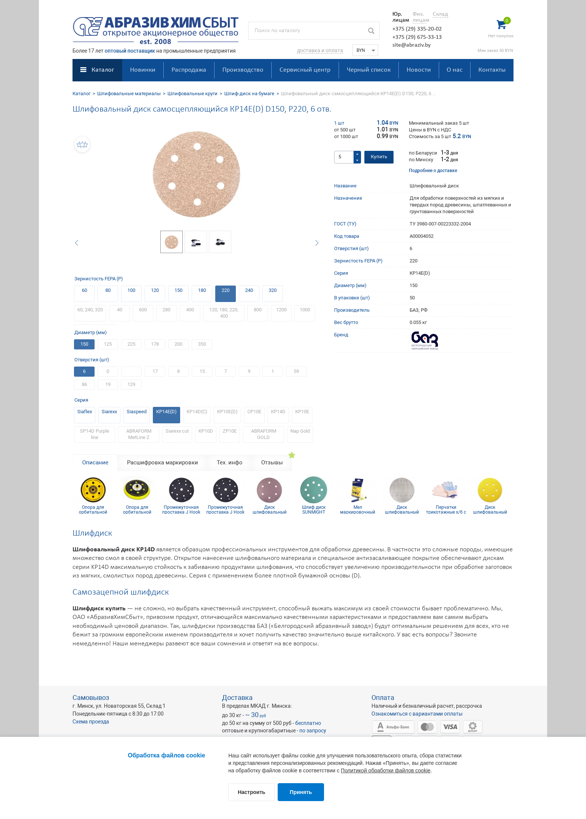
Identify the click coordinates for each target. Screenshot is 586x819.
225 (131, 344)
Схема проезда (91, 722)
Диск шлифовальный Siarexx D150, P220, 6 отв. (490, 509)
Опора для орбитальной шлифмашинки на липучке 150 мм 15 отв (137, 509)
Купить (379, 157)
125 (108, 344)
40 (119, 309)
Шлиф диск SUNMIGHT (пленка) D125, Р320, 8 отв (313, 509)
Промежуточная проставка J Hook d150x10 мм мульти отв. (225, 509)
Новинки (142, 70)
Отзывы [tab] (272, 462)
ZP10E (230, 431)
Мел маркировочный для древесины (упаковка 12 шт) (358, 509)
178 (155, 344)
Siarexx (109, 411)
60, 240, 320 (90, 309)
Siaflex (84, 411)
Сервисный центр (305, 70)
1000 (305, 309)
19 (108, 384)
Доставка (237, 697)
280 (166, 309)
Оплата (382, 697)
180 (202, 290)
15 (202, 371)
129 (131, 384)
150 (178, 290)
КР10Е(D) (227, 411)
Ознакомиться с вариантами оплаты (417, 714)
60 (84, 290)
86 (84, 384)
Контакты (492, 70)
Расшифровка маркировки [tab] (162, 462)
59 (296, 371)
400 (190, 309)
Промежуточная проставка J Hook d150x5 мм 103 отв (181, 509)
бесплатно (308, 723)
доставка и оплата (320, 50)
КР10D (205, 431)
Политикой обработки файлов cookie (386, 770)
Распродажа (189, 70)
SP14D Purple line (94, 434)
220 (225, 290)
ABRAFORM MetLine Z (138, 434)
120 (155, 290)
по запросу (312, 731)
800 (258, 309)
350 (202, 344)
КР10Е (302, 411)
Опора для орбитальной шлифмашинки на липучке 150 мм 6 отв (93, 509)
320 (273, 290)
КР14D (278, 411)
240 (249, 290)
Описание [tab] (95, 462)
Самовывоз (91, 697)
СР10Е (254, 411)
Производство (242, 70)
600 (143, 309)
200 (178, 344)
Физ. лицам (419, 17)
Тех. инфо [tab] (230, 462)
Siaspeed (136, 411)
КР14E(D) (166, 411)
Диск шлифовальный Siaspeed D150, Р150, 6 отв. (270, 509)
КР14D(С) (196, 411)
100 (131, 290)
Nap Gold (300, 431)
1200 (281, 309)
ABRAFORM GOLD (263, 434)
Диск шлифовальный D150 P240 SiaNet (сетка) (401, 509)
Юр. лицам (398, 17)
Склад (440, 14)
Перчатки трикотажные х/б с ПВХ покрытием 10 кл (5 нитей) (446, 509)
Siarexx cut (177, 431)
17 (155, 371)
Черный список (369, 70)
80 (108, 290)
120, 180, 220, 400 (223, 313)
